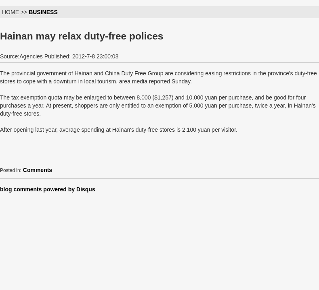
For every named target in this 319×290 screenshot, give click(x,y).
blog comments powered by (47, 189)
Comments (37, 170)
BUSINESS (43, 12)
